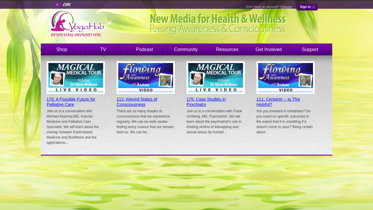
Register (286, 6)
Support (310, 49)
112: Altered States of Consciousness (137, 102)
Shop (61, 49)
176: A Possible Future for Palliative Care (71, 102)
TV (103, 49)
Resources (227, 49)
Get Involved (269, 49)
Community (186, 49)
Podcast (144, 49)
